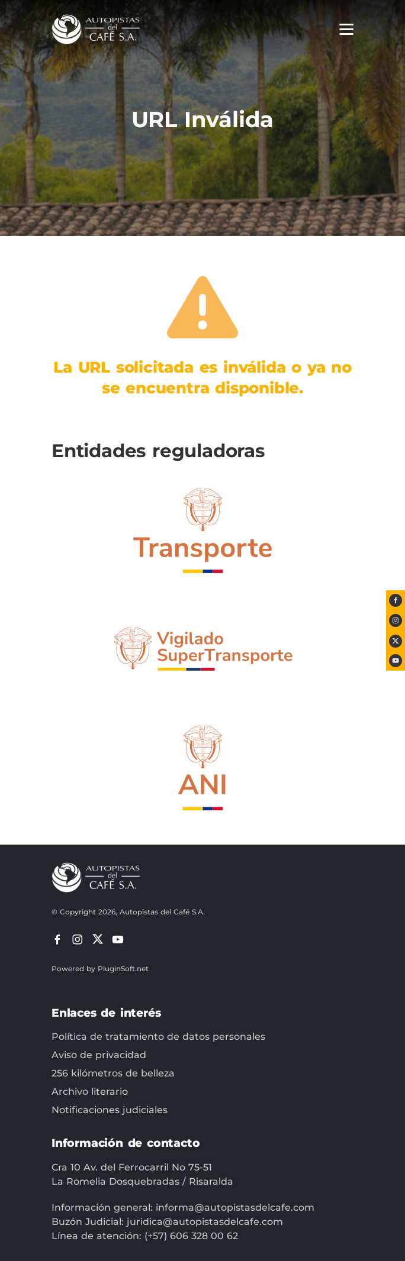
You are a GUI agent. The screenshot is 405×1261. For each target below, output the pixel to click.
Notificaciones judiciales (110, 1110)
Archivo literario (90, 1091)
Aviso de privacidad (99, 1054)
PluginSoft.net (123, 968)
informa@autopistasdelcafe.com (235, 1207)
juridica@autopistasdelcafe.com (205, 1221)
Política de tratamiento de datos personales (158, 1036)
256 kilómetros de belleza (113, 1073)
